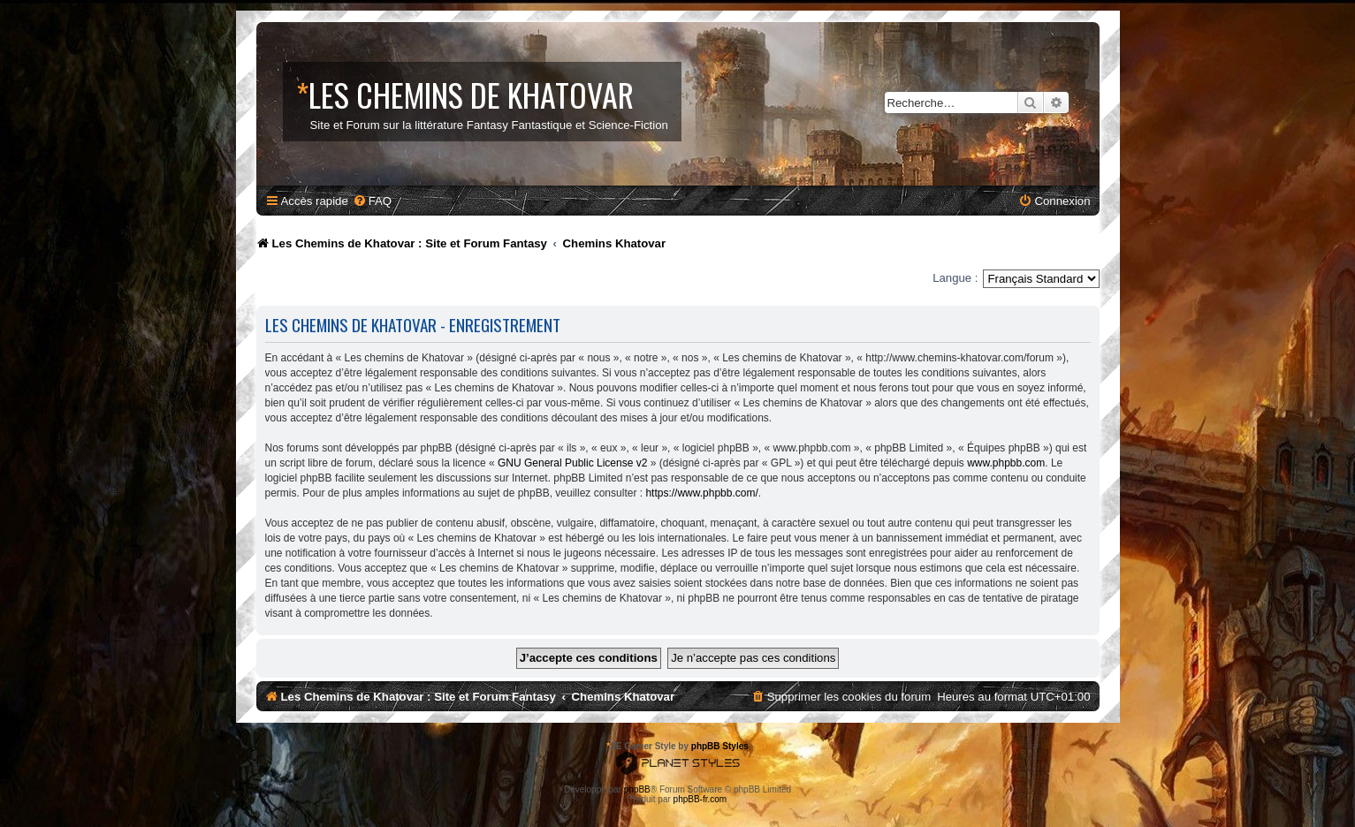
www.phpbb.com (1006, 463)
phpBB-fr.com (700, 799)
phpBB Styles (720, 746)
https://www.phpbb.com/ (701, 493)
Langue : (955, 278)
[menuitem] (372, 201)
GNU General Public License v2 (572, 463)
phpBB (637, 789)
